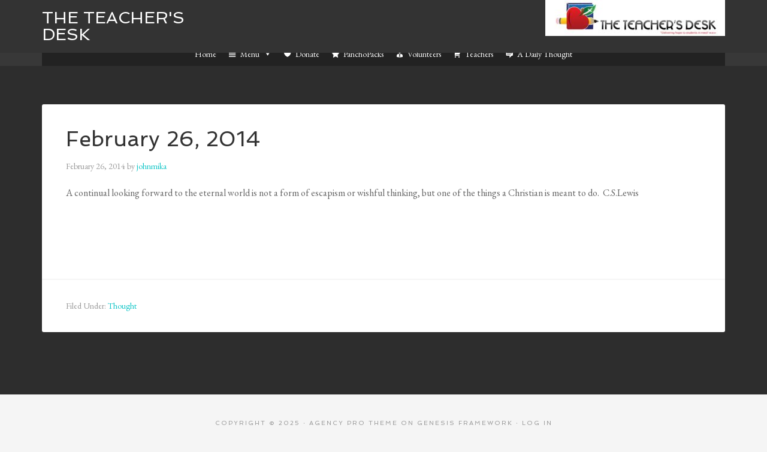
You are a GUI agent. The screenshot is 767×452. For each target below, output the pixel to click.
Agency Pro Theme (353, 423)
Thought (122, 305)
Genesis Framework (465, 423)
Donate (307, 54)
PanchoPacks (363, 54)
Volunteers (424, 54)
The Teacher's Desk (113, 26)
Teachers (479, 54)
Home (205, 54)
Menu (255, 54)
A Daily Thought (544, 54)
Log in (537, 423)
